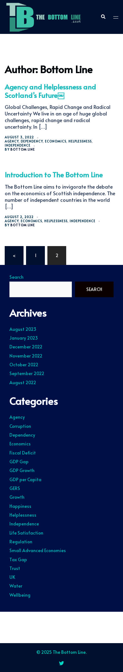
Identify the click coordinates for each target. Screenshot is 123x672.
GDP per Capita (25, 479)
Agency (12, 141)
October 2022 (23, 365)
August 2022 (22, 382)
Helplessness (80, 141)
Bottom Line (22, 149)
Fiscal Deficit (22, 453)
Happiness (20, 506)
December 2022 (25, 347)
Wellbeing (19, 595)
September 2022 (26, 373)
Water (15, 586)
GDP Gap (19, 462)
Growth (16, 497)
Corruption (20, 426)
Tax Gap (18, 559)
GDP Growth (22, 470)
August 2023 (22, 329)
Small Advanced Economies (37, 550)
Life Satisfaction (26, 533)
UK (12, 577)
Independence (17, 145)
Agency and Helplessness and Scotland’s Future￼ (50, 90)
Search (16, 277)
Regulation (20, 542)
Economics (55, 141)
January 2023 (23, 338)
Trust (14, 568)
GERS (14, 488)
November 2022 (25, 356)
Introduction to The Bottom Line (54, 174)
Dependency (32, 141)
